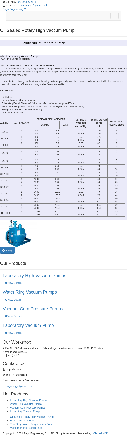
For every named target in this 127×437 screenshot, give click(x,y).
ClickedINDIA (101, 433)
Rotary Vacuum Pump (22, 420)
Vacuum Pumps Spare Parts (26, 427)
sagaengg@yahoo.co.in (34, 5)
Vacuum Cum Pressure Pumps (27, 407)
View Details (13, 282)
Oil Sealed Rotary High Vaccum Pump (32, 416)
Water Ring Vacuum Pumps (26, 403)
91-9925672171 (27, 1)
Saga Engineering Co (15, 9)
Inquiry (7, 250)
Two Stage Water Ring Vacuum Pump (31, 424)
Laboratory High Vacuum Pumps (28, 400)
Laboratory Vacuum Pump (25, 411)
